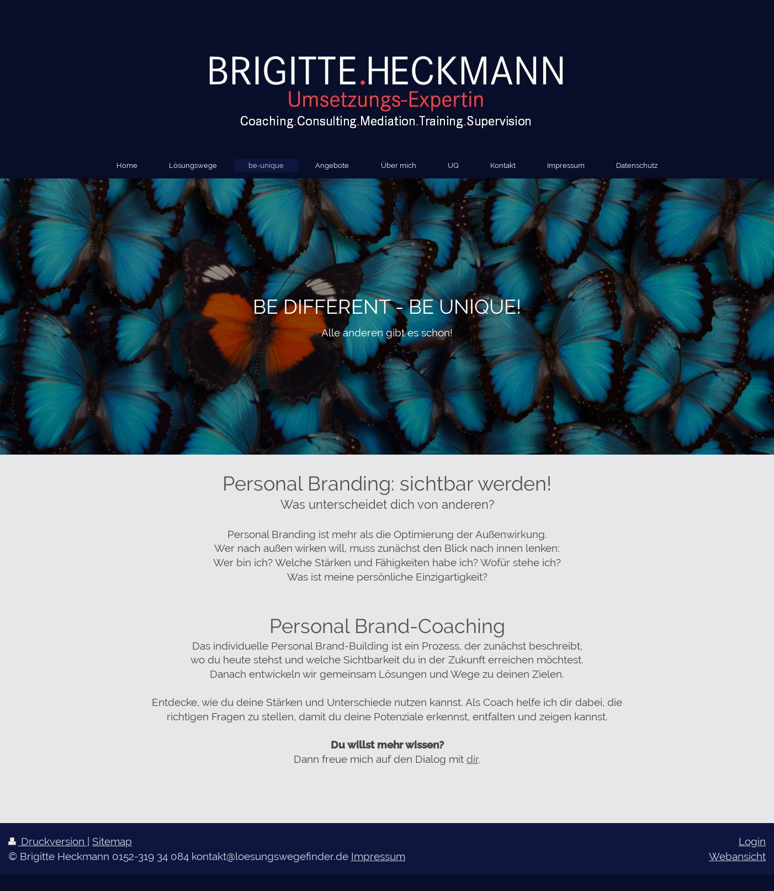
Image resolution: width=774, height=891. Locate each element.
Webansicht (737, 856)
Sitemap (112, 841)
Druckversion (47, 841)
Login (752, 841)
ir (476, 759)
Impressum (378, 856)
